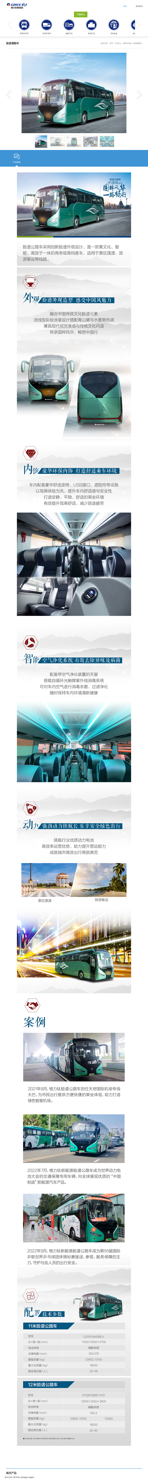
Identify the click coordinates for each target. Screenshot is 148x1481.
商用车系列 (127, 43)
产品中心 (118, 43)
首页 (13, 14)
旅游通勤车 (137, 43)
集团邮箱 (139, 6)
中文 (125, 6)
